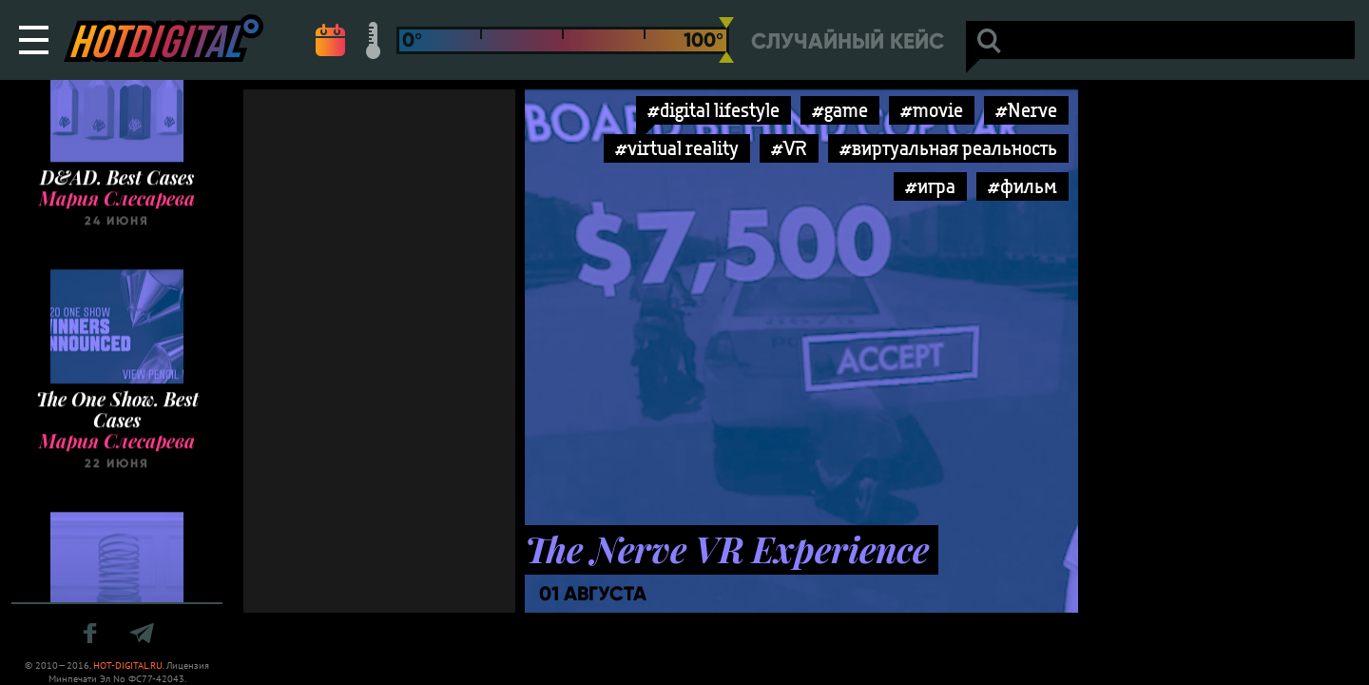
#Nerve (1026, 110)
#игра (930, 186)
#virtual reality (677, 148)
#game (840, 110)
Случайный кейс (847, 41)
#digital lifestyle (713, 110)
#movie (931, 110)
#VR (789, 148)
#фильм (1022, 186)
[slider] (726, 40)
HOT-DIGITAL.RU (128, 665)
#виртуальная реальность (948, 148)
